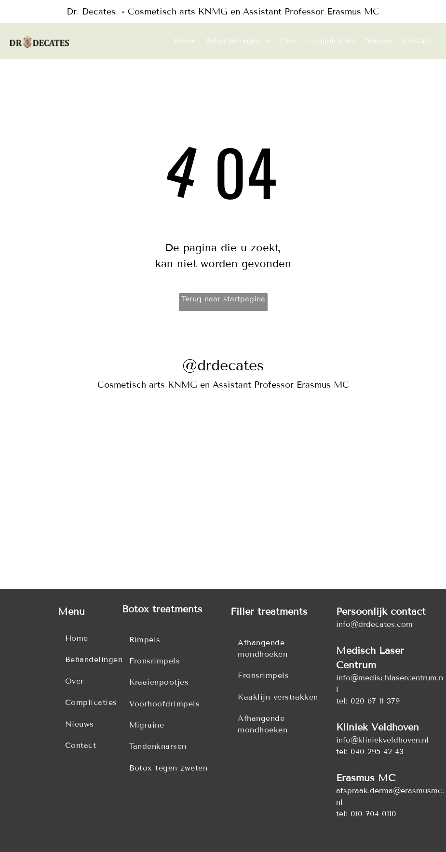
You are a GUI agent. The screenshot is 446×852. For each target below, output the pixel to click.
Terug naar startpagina (223, 298)
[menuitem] (185, 41)
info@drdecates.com (374, 624)
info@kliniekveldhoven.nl (382, 739)
